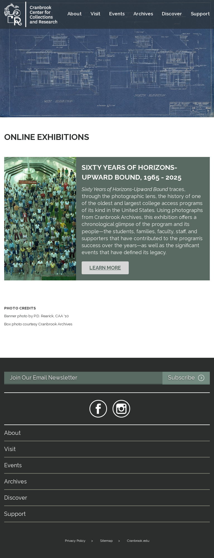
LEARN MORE (105, 268)
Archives (143, 13)
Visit (95, 13)
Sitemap (106, 541)
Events (117, 13)
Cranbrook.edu (138, 541)
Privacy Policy (75, 541)
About (74, 13)
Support (200, 13)
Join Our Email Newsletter (110, 378)
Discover (172, 13)
